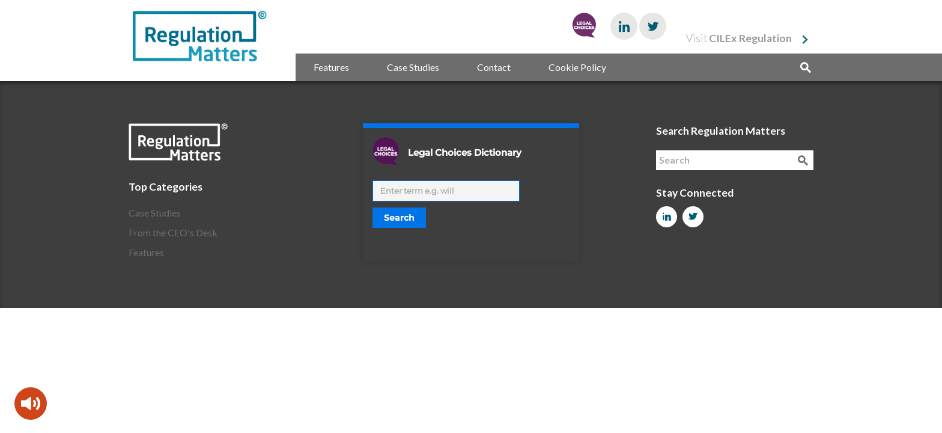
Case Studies (413, 67)
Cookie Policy (577, 67)
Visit (739, 38)
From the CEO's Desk (173, 232)
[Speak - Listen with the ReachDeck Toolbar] (30, 403)
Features (331, 67)
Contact (494, 67)
